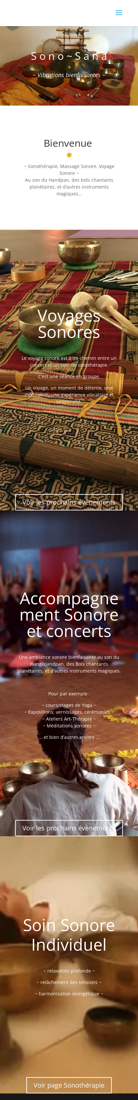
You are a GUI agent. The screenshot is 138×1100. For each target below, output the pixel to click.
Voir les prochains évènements (69, 502)
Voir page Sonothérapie (69, 1085)
